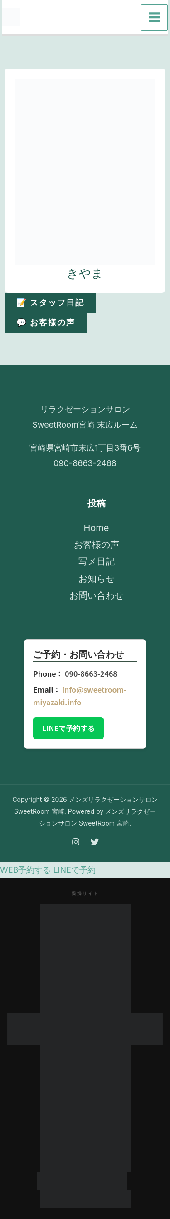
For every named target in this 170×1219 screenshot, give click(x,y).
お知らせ (96, 578)
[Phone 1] (60, 17)
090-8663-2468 (91, 673)
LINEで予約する (68, 728)
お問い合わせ (96, 595)
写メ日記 (96, 561)
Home (96, 527)
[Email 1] (120, 17)
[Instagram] (80, 17)
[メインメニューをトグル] (154, 17)
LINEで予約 (74, 870)
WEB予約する (25, 870)
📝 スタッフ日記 (50, 302)
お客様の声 (96, 544)
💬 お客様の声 (46, 322)
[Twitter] (100, 17)
